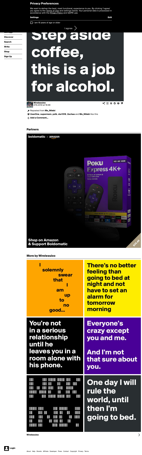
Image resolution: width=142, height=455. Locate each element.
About (29, 451)
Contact (66, 451)
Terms (86, 451)
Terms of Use (52, 11)
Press (60, 451)
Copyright (73, 451)
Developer (53, 451)
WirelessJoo (40, 103)
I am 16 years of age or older (47, 23)
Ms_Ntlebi (50, 111)
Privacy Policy (56, 13)
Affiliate (45, 451)
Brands (39, 451)
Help (33, 451)
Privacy (80, 451)
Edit (110, 17)
